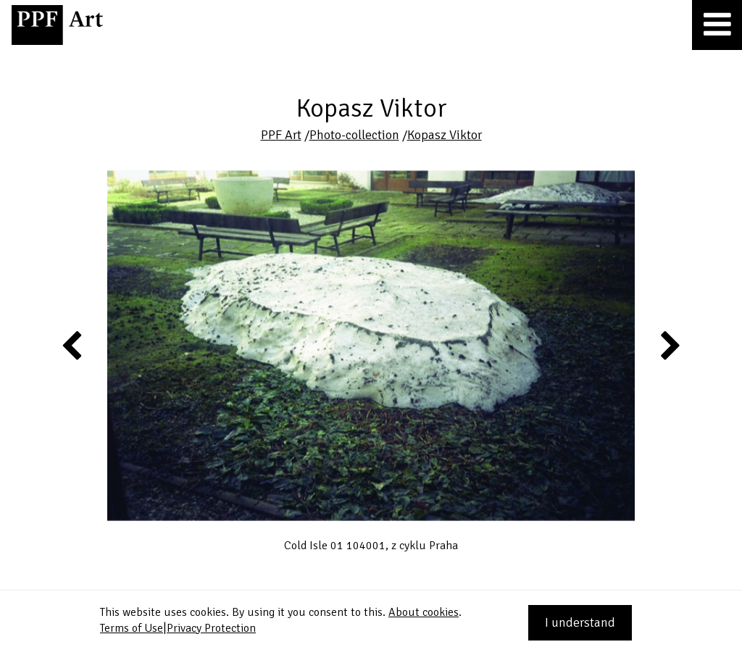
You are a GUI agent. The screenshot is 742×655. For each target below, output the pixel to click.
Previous (72, 345)
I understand (580, 622)
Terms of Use (131, 628)
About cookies (423, 612)
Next (669, 345)
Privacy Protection (211, 628)
